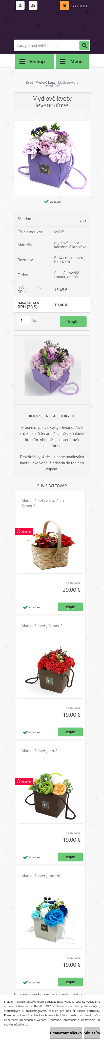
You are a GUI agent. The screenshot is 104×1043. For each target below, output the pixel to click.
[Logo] (49, 25)
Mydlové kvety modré (41, 875)
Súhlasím (92, 1033)
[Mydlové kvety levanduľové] (52, 122)
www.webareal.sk (67, 994)
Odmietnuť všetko (66, 1033)
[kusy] (24, 320)
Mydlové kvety (46, 82)
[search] (84, 45)
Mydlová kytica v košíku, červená (43, 503)
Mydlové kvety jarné (40, 750)
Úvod (29, 82)
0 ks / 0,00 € (79, 6)
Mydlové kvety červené (42, 625)
